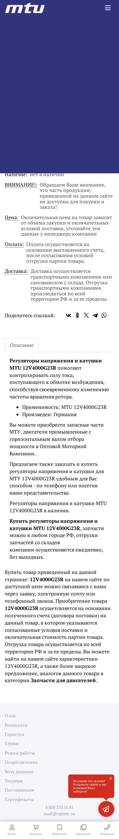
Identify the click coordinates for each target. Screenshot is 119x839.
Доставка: (16, 271)
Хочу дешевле (19, 771)
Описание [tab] (22, 345)
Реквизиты (16, 725)
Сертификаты (19, 799)
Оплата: (14, 245)
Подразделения (21, 762)
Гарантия (14, 734)
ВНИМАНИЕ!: (21, 185)
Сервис (12, 743)
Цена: (11, 218)
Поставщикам (19, 790)
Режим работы (20, 753)
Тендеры (14, 781)
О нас (10, 716)
